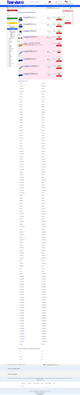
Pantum (10, 55)
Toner (11, 35)
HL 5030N (21, 195)
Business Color (11, 38)
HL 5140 (21, 208)
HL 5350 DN (43, 237)
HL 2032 (42, 125)
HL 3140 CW (22, 166)
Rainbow (10, 57)
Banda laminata (12, 31)
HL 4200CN (21, 190)
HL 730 (21, 268)
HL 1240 (42, 93)
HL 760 (21, 271)
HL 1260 (42, 96)
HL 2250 (21, 148)
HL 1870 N (21, 122)
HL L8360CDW (43, 333)
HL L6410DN (22, 323)
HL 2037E (21, 130)
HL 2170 (21, 143)
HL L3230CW (22, 297)
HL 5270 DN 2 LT (22, 226)
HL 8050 (42, 271)
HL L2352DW (43, 284)
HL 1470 (21, 106)
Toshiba (10, 65)
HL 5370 (21, 242)
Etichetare (11, 33)
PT (20, 362)
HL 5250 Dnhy (43, 221)
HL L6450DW (43, 325)
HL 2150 (21, 140)
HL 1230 (21, 93)
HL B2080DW (43, 273)
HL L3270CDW (22, 299)
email (64, 12)
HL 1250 (21, 96)
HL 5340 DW (43, 234)
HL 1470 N (43, 106)
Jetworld (10, 46)
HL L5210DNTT (22, 310)
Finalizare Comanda (18, 5)
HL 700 (21, 260)
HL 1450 (42, 104)
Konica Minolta (11, 48)
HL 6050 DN (43, 255)
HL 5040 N (21, 198)
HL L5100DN (22, 302)
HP (9, 44)
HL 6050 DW (22, 258)
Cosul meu (69, 1)
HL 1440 (21, 104)
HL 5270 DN (43, 224)
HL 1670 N (21, 117)
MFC (42, 356)
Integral (10, 45)
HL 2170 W (43, 143)
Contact (34, 5)
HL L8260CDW (43, 331)
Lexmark (10, 50)
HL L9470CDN (22, 341)
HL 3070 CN (22, 164)
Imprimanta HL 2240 (21, 364)
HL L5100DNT (43, 302)
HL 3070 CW (43, 164)
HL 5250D (21, 224)
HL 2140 (42, 138)
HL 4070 (42, 182)
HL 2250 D (43, 148)
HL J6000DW (43, 276)
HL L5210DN (22, 307)
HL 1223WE (43, 91)
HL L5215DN (43, 312)
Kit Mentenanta (12, 34)
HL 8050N (21, 273)
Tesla (10, 64)
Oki (9, 52)
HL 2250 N (43, 151)
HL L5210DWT (22, 312)
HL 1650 (21, 112)
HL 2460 (42, 153)
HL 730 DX (43, 268)
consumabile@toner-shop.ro (40, 393)
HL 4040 (42, 174)
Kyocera (10, 49)
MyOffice (10, 51)
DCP (20, 351)
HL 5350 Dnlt (43, 239)
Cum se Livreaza (36, 383)
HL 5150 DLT (22, 213)
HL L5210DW (43, 310)
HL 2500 (42, 156)
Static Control (11, 63)
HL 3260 (42, 169)
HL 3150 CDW (43, 166)
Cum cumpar (23, 383)
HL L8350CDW (22, 333)
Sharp (10, 61)
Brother (14, 364)
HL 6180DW (43, 258)
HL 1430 (42, 101)
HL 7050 (42, 260)
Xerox (10, 66)
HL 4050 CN (22, 182)
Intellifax (21, 356)
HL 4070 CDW (22, 185)
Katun (10, 47)
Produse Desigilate (27, 5)
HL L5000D (43, 299)
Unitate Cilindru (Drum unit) (12, 37)
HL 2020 (42, 122)
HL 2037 (42, 127)
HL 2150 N (43, 140)
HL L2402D (43, 289)
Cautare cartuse (10, 364)
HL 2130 (42, 135)
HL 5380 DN (22, 247)
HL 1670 (42, 114)
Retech (10, 58)
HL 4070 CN (43, 185)
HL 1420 (21, 101)
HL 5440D (43, 247)
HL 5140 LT (43, 208)
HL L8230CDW (22, 328)
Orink (10, 53)
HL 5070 (21, 203)
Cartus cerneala (12, 32)
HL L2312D (43, 281)
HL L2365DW (43, 286)
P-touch (21, 359)
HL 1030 (21, 83)
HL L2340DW (22, 284)
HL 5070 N (43, 203)
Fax (42, 351)
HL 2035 (21, 127)
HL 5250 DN (22, 221)
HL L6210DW (22, 315)
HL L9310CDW (43, 336)
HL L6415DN (43, 323)
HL (16, 364)
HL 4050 (42, 177)
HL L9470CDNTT (44, 341)
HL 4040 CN (22, 177)
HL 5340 (21, 229)
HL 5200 (42, 216)
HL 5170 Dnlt (22, 216)
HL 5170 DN (43, 213)
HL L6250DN (43, 315)
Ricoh (10, 59)
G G (9, 43)
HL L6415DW (22, 325)
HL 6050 (42, 252)
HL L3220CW (43, 294)
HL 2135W (21, 138)
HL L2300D (21, 281)
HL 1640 (42, 109)
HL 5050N (43, 200)
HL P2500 (21, 344)
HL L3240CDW (43, 297)
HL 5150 (21, 211)
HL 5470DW (21, 252)
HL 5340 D (43, 229)
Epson (10, 42)
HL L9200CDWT (22, 336)
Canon (10, 39)
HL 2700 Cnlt (22, 161)
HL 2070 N (21, 135)
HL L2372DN (22, 289)
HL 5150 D (43, 211)
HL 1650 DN (43, 112)
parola (64, 16)
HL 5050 (42, 198)
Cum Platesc (29, 383)
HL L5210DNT (43, 307)
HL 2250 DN (22, 151)
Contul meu (60, 1)
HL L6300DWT (43, 318)
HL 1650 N (21, 114)
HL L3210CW (22, 294)
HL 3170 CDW (22, 169)
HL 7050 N (21, 263)
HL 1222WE (21, 91)
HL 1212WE (21, 88)
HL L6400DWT (43, 320)
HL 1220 (42, 88)
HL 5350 (21, 237)
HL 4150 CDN (43, 187)
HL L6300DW (22, 318)
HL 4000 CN (22, 174)
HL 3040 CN (43, 161)
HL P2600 (43, 344)
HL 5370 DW (43, 242)
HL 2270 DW (22, 153)
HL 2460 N (21, 156)
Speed (10, 62)
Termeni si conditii (48, 383)
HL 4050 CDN (22, 179)
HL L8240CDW (43, 328)
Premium (10, 56)
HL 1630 (21, 109)
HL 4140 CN (22, 187)
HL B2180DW (22, 276)
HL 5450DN (43, 250)
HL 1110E (43, 83)
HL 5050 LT (21, 200)
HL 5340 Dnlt (22, 234)
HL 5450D (21, 250)
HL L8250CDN (22, 331)
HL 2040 (42, 130)
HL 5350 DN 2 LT (22, 239)
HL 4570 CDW (43, 190)
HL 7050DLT (43, 263)
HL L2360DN (22, 286)
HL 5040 (42, 195)
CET (9, 40)
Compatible (11, 41)
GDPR (42, 383)
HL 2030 (21, 125)
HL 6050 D (21, 255)
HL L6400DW (22, 320)
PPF (42, 359)
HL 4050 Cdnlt (43, 179)
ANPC (54, 383)
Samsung (10, 60)
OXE (9, 54)
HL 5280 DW (43, 226)
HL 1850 (42, 117)
